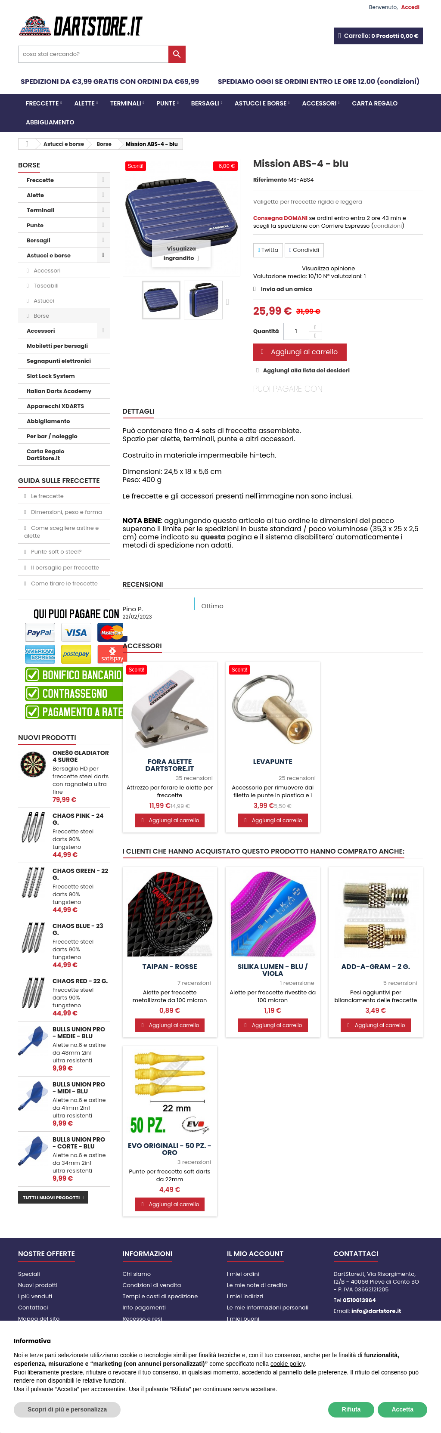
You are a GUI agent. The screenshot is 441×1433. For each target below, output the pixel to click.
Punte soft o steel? (56, 552)
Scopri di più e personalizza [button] (67, 1409)
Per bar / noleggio (52, 436)
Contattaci (33, 1307)
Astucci (43, 301)
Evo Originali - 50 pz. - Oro (169, 1149)
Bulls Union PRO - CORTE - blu (79, 1143)
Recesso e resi (142, 1319)
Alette (84, 103)
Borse (40, 316)
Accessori (319, 103)
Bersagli (205, 103)
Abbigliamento (50, 122)
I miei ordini (243, 1274)
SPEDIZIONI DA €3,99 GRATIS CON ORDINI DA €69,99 (110, 82)
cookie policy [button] (287, 1363)
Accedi (410, 7)
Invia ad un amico (286, 289)
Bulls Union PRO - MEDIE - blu (79, 1032)
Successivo (229, 301)
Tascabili (45, 286)
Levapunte (272, 761)
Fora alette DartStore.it (170, 765)
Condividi (304, 250)
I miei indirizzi (245, 1296)
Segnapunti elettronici (59, 361)
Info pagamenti (144, 1307)
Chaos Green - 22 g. (80, 874)
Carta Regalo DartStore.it (45, 454)
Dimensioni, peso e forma (66, 512)
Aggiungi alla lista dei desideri (306, 370)
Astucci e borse (261, 103)
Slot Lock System (51, 376)
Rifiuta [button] (351, 1409)
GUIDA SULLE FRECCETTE (59, 481)
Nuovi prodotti (47, 738)
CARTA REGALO (375, 103)
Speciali (29, 1274)
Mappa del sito (38, 1319)
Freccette (42, 103)
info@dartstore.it (376, 1311)
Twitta (268, 250)
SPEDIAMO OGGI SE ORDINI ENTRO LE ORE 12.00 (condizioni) (319, 82)
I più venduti (35, 1296)
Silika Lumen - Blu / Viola (272, 970)
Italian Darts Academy (59, 391)
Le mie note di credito (257, 1285)
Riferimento (270, 180)
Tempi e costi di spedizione (160, 1296)
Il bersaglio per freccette (64, 567)
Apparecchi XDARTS (55, 406)
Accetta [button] (402, 1409)
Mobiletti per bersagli (57, 346)
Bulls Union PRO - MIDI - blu (79, 1088)
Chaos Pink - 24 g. (78, 819)
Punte (166, 103)
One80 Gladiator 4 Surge (81, 756)
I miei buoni (243, 1319)
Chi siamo (137, 1274)
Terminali (125, 103)
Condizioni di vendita (152, 1285)
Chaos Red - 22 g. (80, 981)
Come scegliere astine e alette (61, 532)
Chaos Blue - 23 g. (78, 929)
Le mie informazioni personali (267, 1307)
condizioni (388, 226)
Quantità (266, 331)
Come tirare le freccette (64, 583)
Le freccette (47, 496)
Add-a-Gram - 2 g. (375, 966)
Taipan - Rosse (169, 966)
